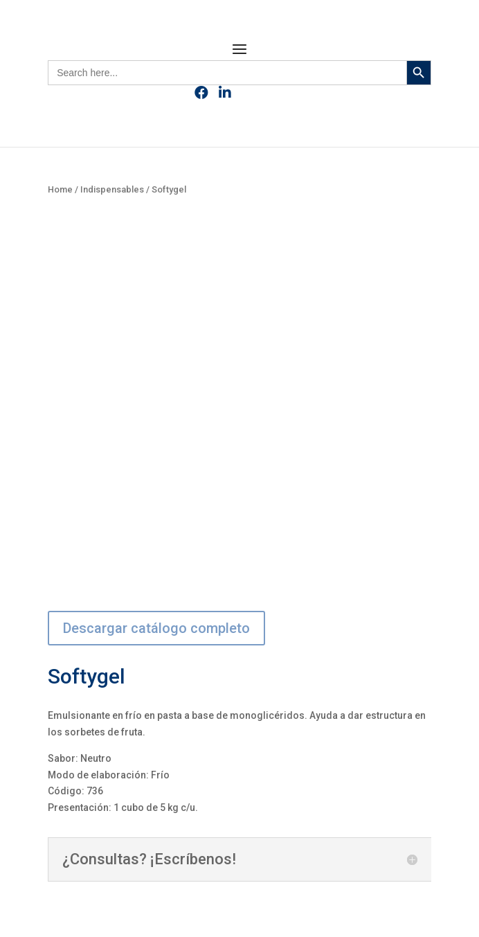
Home (60, 189)
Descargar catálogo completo (156, 628)
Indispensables (112, 189)
